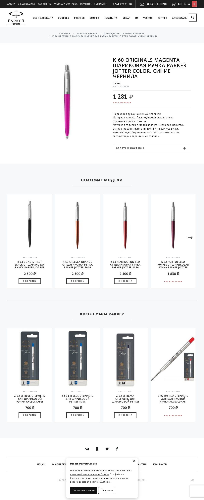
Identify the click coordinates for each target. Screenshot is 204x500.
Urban (126, 17)
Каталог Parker (87, 33)
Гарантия (85, 3)
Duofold (63, 17)
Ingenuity (111, 17)
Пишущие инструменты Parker (124, 33)
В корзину (29, 281)
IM (136, 17)
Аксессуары (179, 17)
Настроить (107, 490)
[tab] (152, 148)
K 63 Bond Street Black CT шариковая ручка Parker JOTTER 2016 (30, 265)
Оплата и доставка (65, 3)
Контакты (100, 3)
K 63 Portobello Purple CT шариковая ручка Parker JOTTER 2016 (173, 265)
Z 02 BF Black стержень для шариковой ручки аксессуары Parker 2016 (125, 399)
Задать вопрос (157, 4)
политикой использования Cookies (89, 474)
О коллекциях (26, 3)
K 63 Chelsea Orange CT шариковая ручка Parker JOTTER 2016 (77, 265)
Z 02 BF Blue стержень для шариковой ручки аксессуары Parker (29, 399)
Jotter (162, 17)
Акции (11, 3)
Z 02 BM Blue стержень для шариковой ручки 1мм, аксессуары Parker (77, 399)
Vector (148, 17)
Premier (79, 17)
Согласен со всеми (84, 490)
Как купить (44, 3)
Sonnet (95, 17)
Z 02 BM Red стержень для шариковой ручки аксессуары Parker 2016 (173, 399)
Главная (64, 33)
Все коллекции (43, 17)
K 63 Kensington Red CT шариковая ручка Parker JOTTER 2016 (125, 265)
